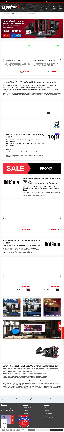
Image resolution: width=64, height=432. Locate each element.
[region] (32, 28)
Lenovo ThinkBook (6, 93)
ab (25, 70)
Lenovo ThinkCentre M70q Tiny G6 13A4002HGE (16, 218)
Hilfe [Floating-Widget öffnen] (62, 333)
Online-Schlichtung (48, 395)
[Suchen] (46, 7)
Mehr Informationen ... (17, 430)
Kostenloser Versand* (10, 1)
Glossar (25, 401)
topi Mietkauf (26, 395)
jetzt (49, 113)
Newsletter (25, 402)
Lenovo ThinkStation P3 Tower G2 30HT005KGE (45, 276)
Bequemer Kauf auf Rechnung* (53, 1)
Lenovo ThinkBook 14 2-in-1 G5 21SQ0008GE (44, 60)
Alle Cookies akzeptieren (56, 429)
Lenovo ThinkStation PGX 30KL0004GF (14, 276)
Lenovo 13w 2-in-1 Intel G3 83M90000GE (14, 60)
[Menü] (6, 419)
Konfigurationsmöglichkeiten (34, 195)
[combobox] (33, 7)
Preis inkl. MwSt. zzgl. (24, 72)
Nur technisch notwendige (43, 429)
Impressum (47, 392)
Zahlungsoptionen (48, 398)
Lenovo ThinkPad (6, 89)
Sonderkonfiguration (27, 389)
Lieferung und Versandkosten (50, 399)
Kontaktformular (11, 416)
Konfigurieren (31, 429)
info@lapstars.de (7, 392)
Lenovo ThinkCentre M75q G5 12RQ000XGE (44, 218)
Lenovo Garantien (27, 398)
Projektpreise (26, 392)
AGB (45, 389)
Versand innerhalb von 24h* (22, 1)
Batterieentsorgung (48, 396)
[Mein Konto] (53, 7)
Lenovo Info (26, 396)
